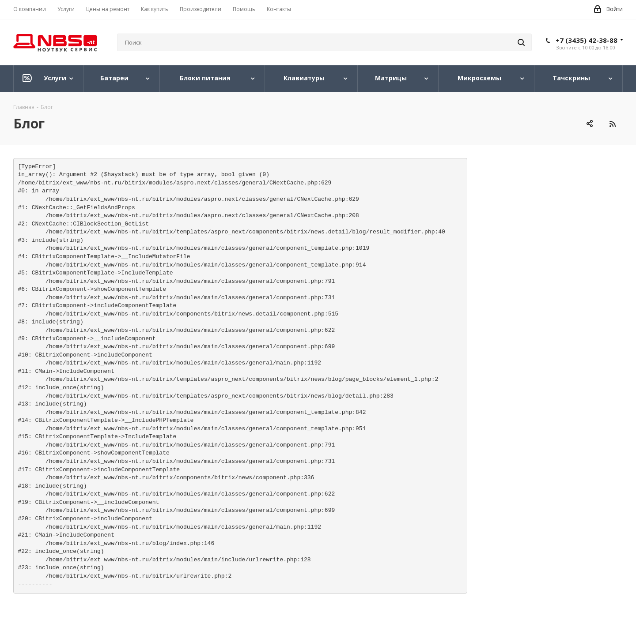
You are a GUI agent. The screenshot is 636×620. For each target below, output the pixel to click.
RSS (612, 123)
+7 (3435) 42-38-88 (586, 40)
